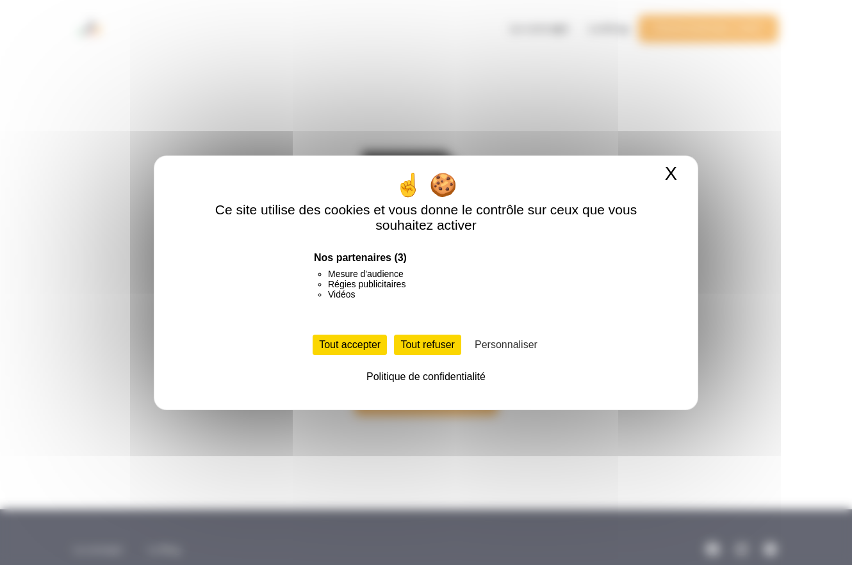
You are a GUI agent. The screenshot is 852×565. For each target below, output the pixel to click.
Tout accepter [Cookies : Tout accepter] (350, 344)
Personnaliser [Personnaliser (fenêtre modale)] (506, 344)
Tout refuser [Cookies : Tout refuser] (427, 344)
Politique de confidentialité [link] (426, 376)
